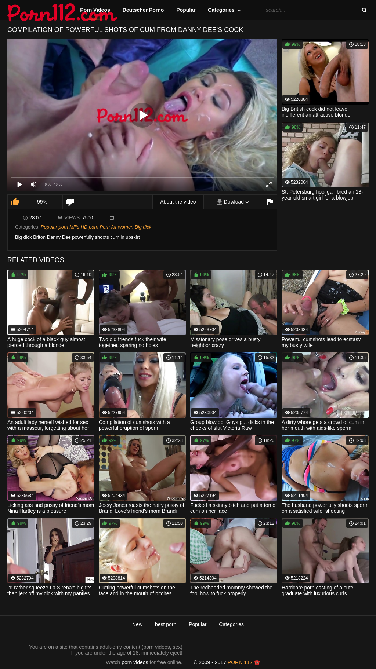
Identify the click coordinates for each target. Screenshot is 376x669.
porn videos (135, 662)
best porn (165, 624)
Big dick (143, 227)
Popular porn (54, 227)
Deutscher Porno (143, 10)
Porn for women (117, 227)
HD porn (89, 227)
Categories (221, 10)
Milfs (74, 227)
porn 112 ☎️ (244, 662)
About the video (178, 202)
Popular (185, 10)
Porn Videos (95, 10)
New (137, 624)
